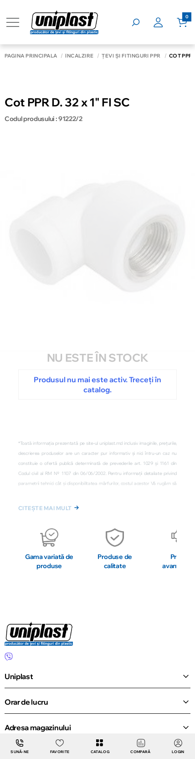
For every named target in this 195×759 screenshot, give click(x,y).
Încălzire (79, 55)
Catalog (100, 746)
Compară (140, 746)
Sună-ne (19, 746)
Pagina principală (31, 55)
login (178, 746)
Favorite (60, 746)
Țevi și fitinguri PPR (131, 55)
